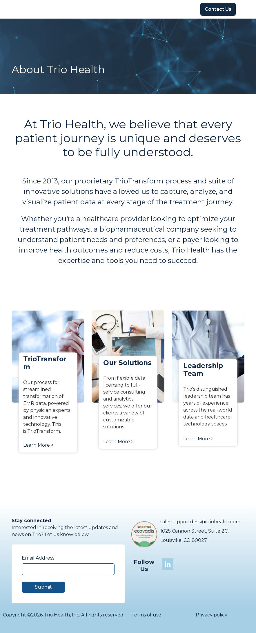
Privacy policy (211, 615)
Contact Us (218, 9)
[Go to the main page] (27, 9)
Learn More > (38, 445)
